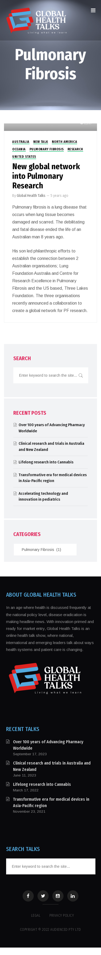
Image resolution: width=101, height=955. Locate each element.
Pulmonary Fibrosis (47, 149)
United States (24, 157)
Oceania (19, 149)
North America (64, 142)
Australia (21, 142)
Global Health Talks (31, 195)
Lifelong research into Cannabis (46, 462)
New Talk (40, 142)
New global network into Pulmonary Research (46, 176)
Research (75, 149)
